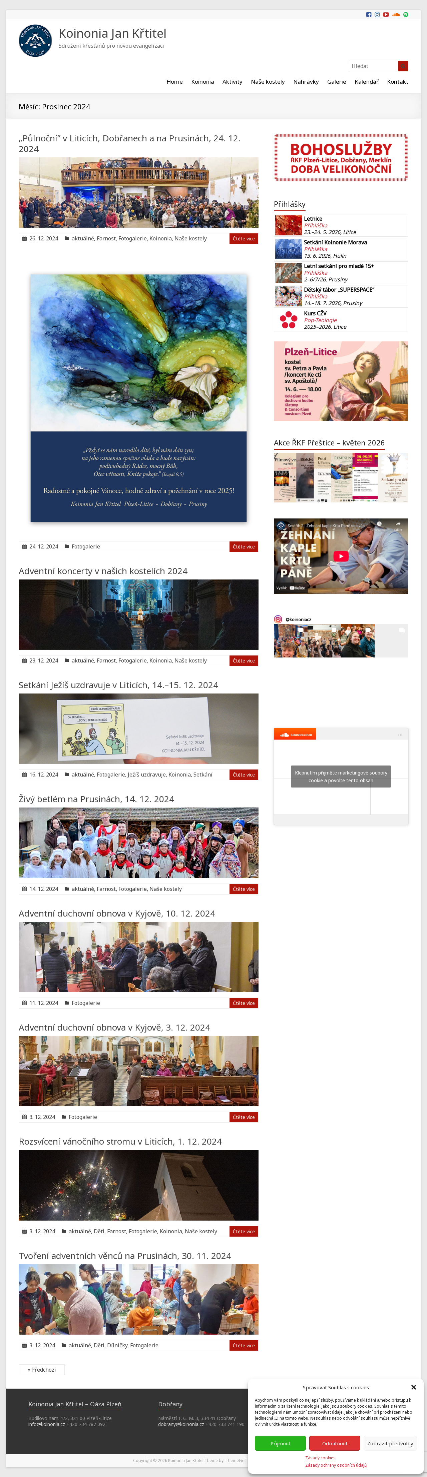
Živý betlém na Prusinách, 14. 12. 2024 (96, 799)
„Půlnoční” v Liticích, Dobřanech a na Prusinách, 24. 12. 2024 (130, 143)
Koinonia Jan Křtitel (112, 33)
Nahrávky (306, 81)
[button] (413, 1387)
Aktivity (233, 81)
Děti (99, 1231)
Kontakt (397, 81)
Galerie (336, 81)
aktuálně (83, 238)
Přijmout (281, 1443)
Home (174, 81)
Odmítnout (335, 1443)
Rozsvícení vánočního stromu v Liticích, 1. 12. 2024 (120, 1141)
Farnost (106, 238)
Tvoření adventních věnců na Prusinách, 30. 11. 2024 (125, 1256)
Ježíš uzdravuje (147, 774)
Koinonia (202, 81)
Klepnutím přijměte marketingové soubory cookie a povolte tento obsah (341, 777)
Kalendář (367, 81)
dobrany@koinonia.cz (181, 1424)
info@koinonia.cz (46, 1424)
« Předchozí (41, 1369)
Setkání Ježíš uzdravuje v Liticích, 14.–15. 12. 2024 (118, 685)
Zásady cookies (320, 1458)
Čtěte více (244, 238)
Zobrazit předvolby (390, 1443)
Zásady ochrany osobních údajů (336, 1465)
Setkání (202, 774)
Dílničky (117, 1345)
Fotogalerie (132, 238)
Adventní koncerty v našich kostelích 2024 (103, 571)
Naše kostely (268, 81)
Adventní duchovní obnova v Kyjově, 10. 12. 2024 (117, 913)
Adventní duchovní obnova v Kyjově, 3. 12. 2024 (114, 1027)
